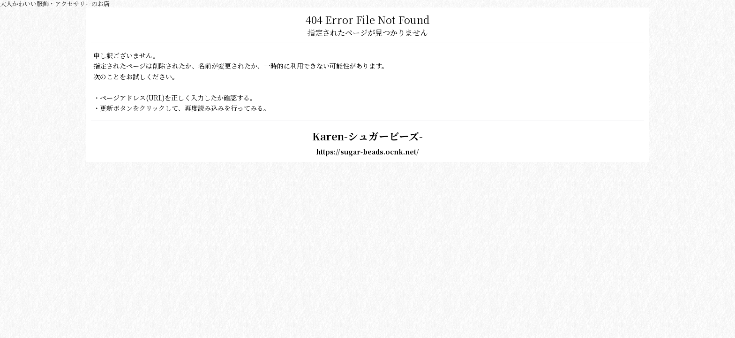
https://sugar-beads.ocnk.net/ (367, 151)
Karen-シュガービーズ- (367, 136)
